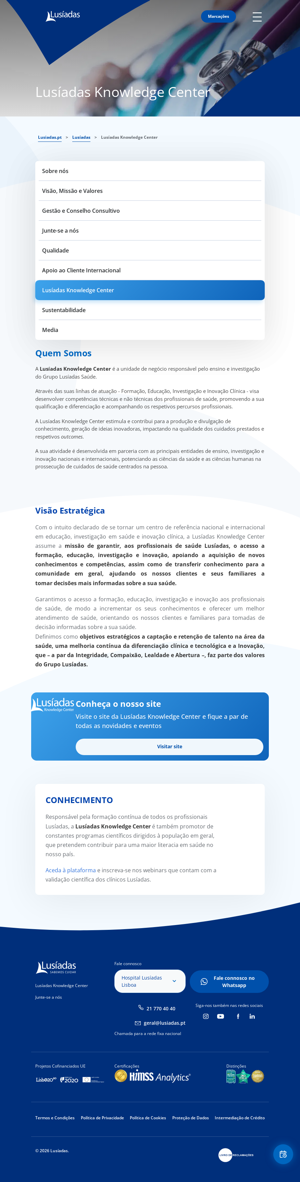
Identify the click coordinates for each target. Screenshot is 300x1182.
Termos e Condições (55, 1118)
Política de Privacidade (102, 1118)
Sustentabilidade (64, 310)
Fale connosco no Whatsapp (234, 981)
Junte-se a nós (60, 230)
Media (50, 330)
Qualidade (55, 250)
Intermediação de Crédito (240, 1118)
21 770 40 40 (161, 1008)
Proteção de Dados (190, 1118)
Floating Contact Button (283, 1154)
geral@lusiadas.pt (165, 1023)
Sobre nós (55, 171)
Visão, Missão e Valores (72, 191)
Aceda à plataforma (71, 870)
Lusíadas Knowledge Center (78, 290)
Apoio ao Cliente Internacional (81, 270)
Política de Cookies (148, 1118)
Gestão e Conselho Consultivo (81, 210)
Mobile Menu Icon (259, 16)
